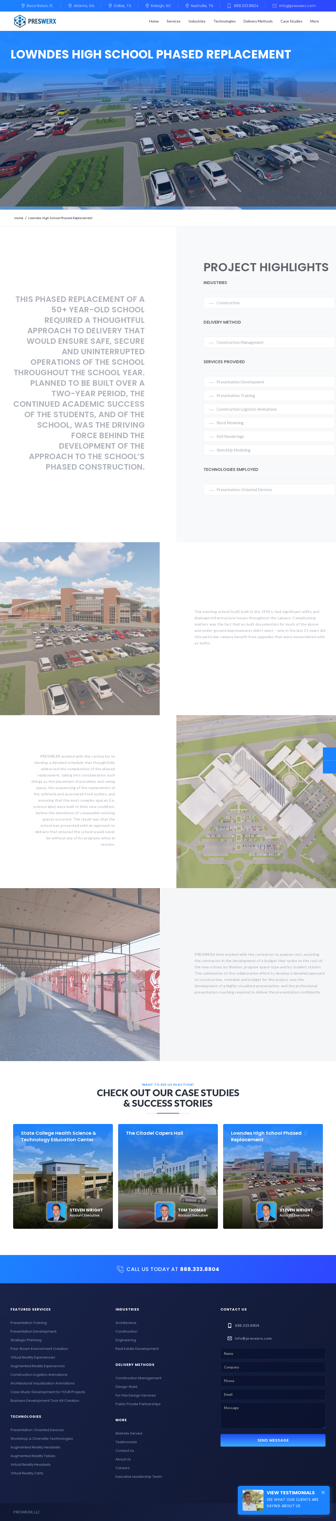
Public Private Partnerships (138, 1404)
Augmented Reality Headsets (35, 1447)
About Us (123, 1459)
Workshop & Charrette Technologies (41, 1438)
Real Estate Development (137, 1348)
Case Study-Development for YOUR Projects (47, 1391)
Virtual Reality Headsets (30, 1464)
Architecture (126, 1322)
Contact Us (125, 1450)
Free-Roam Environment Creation (39, 1348)
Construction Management (246, 342)
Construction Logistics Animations (253, 409)
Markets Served (129, 1433)
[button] (174, 21)
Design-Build (126, 1386)
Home (154, 21)
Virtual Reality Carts (26, 1473)
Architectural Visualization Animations (42, 1383)
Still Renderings (237, 436)
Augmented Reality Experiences (37, 1366)
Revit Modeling (236, 422)
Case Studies (291, 21)
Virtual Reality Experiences (32, 1357)
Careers (123, 1467)
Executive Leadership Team (139, 1476)
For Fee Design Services (136, 1395)
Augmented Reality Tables (32, 1455)
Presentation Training (242, 395)
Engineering (126, 1340)
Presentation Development (247, 381)
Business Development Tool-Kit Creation (44, 1400)
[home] (35, 21)
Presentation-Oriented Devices (251, 489)
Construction (234, 302)
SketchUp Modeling (240, 450)
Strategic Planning (25, 1340)
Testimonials (126, 1441)
